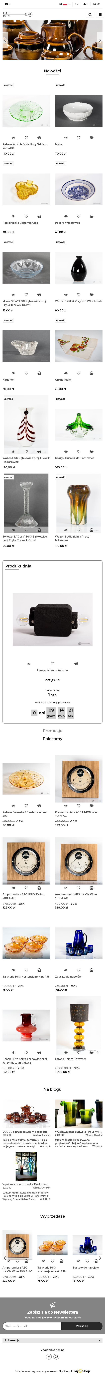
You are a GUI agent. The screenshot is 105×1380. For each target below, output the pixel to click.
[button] (96, 4)
